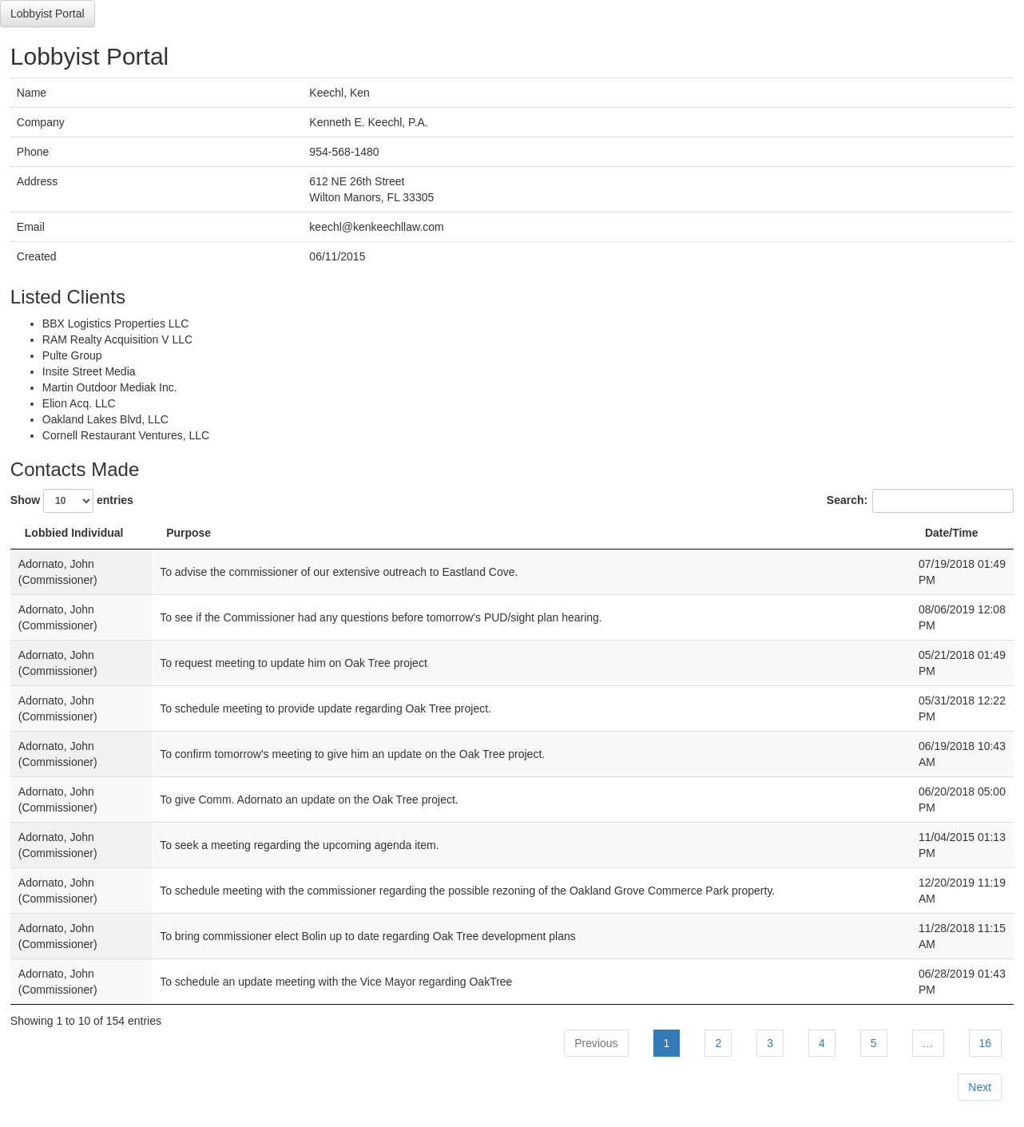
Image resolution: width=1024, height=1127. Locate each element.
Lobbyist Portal (47, 13)
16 (985, 1043)
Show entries (71, 501)
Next (979, 1087)
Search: (920, 501)
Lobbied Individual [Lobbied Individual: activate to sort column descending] (74, 532)
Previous (595, 1043)
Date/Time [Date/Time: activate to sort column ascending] (951, 532)
